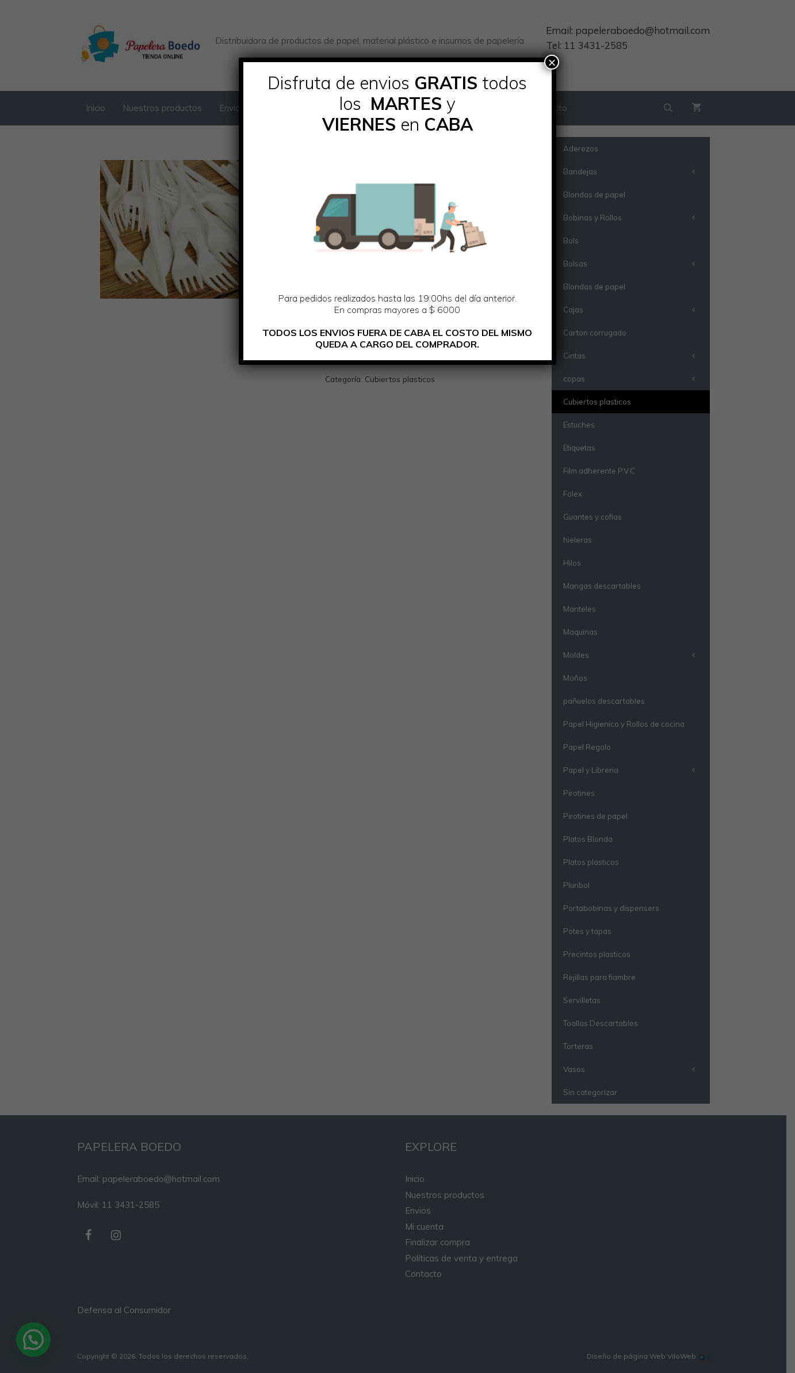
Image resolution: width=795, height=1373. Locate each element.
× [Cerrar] (552, 62)
